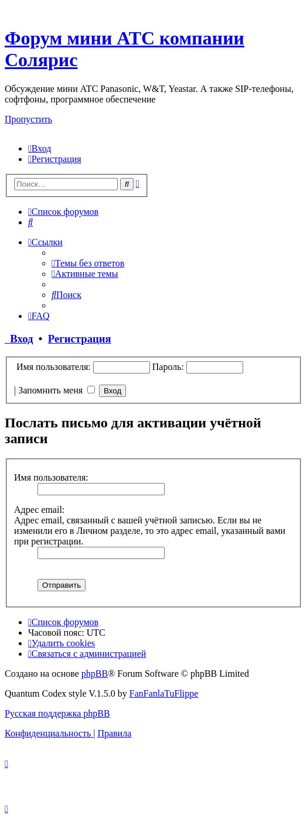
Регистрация (79, 339)
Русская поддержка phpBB (57, 713)
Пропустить (28, 119)
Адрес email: (39, 510)
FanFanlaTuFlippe (164, 693)
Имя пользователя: (51, 477)
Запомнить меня (56, 390)
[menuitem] (39, 148)
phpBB (94, 673)
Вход (19, 339)
